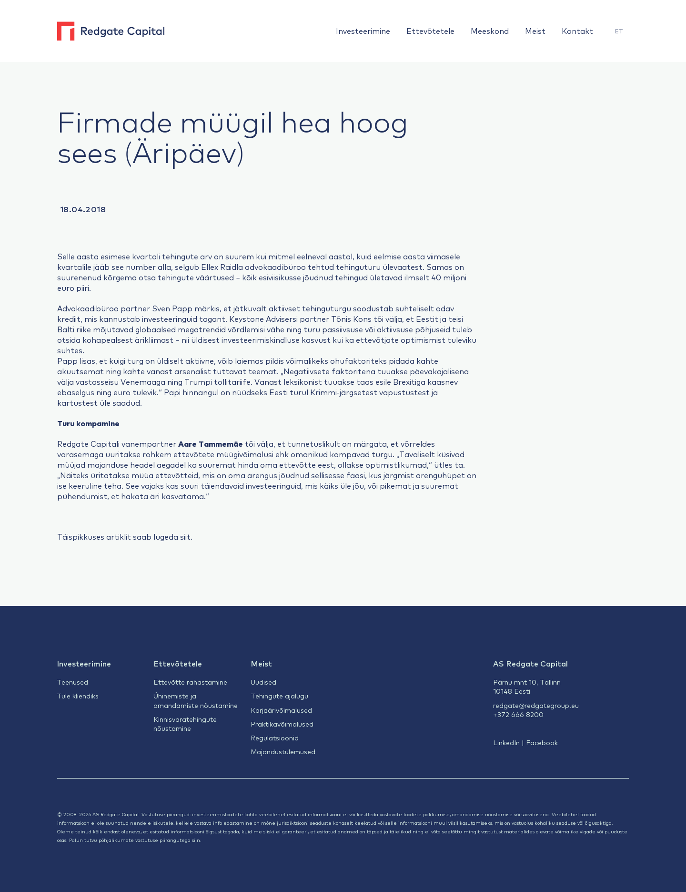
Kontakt (577, 30)
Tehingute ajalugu (279, 695)
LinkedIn (506, 742)
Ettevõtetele (430, 30)
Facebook (542, 742)
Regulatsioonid (275, 737)
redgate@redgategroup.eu (536, 705)
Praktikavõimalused (282, 723)
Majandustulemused (283, 751)
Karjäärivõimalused (281, 710)
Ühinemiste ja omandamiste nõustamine (195, 700)
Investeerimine (363, 30)
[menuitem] (619, 31)
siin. (197, 840)
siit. (186, 536)
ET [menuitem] (619, 31)
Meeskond (490, 30)
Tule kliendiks (78, 695)
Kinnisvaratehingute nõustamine (185, 723)
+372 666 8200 (518, 714)
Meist (535, 30)
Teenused (72, 681)
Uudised (263, 681)
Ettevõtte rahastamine (190, 681)
